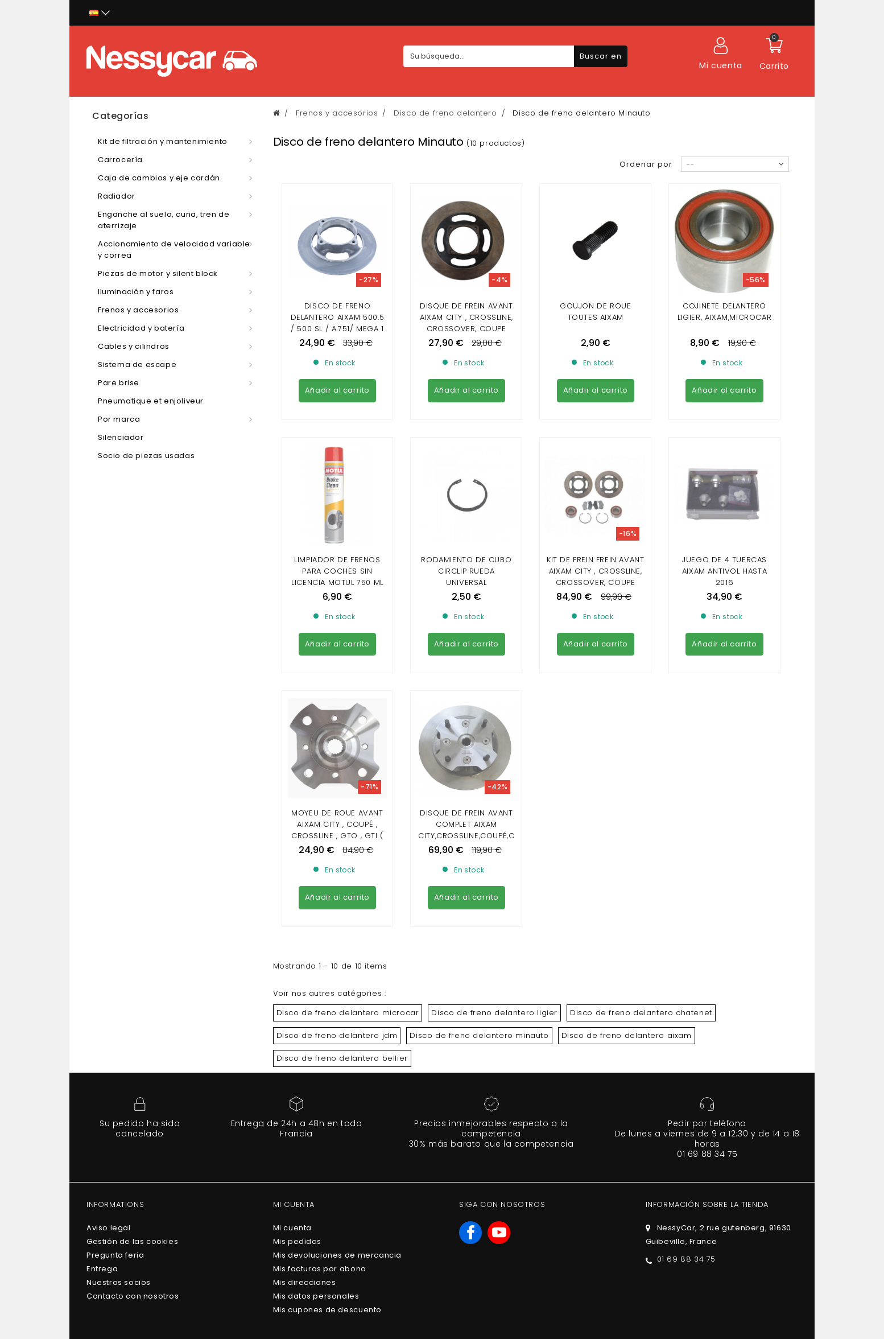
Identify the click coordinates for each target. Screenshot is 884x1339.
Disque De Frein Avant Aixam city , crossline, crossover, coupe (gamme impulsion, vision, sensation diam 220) (466, 334)
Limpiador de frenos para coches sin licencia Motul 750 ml (337, 467)
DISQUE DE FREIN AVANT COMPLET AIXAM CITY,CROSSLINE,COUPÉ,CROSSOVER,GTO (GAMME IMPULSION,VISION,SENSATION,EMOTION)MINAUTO (466, 634)
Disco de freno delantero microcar (347, 805)
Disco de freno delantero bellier (342, 851)
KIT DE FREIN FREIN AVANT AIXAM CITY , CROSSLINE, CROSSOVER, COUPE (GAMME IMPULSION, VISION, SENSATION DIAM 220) (595, 484)
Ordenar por (645, 164)
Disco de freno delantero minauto (479, 828)
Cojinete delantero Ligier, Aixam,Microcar (724, 311)
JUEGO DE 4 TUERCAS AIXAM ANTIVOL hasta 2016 (724, 467)
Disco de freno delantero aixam (626, 828)
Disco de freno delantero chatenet (641, 805)
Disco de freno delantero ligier (494, 805)
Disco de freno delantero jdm (337, 828)
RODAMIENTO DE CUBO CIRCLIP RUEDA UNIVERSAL (466, 467)
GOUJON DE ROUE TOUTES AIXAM (595, 311)
